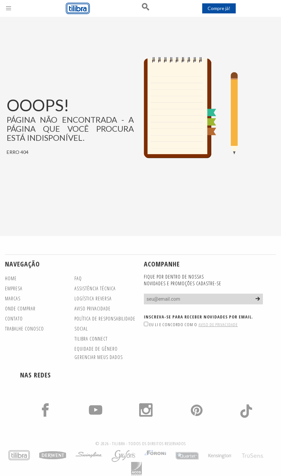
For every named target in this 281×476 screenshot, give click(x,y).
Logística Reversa (93, 298)
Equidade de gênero (96, 349)
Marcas (12, 298)
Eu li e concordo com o (191, 324)
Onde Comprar (20, 308)
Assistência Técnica (95, 288)
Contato (14, 318)
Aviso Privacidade (92, 308)
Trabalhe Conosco (24, 328)
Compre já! (219, 8)
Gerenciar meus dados (98, 357)
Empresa (13, 288)
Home (11, 278)
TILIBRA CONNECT (91, 339)
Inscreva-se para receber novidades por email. (198, 317)
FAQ (78, 278)
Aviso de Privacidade (218, 324)
